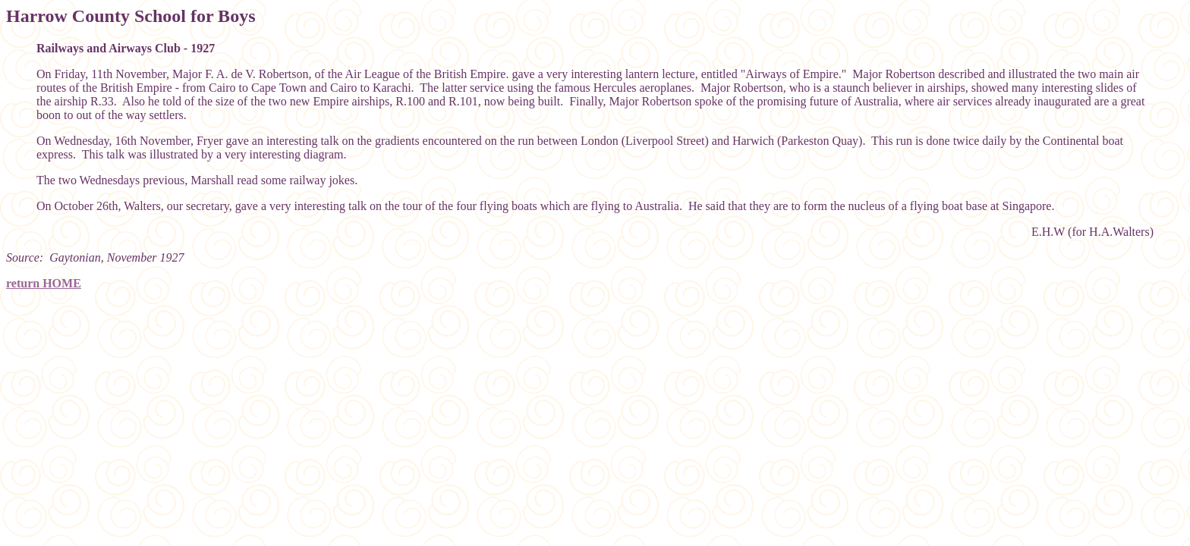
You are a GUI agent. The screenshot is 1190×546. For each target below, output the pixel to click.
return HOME (43, 283)
